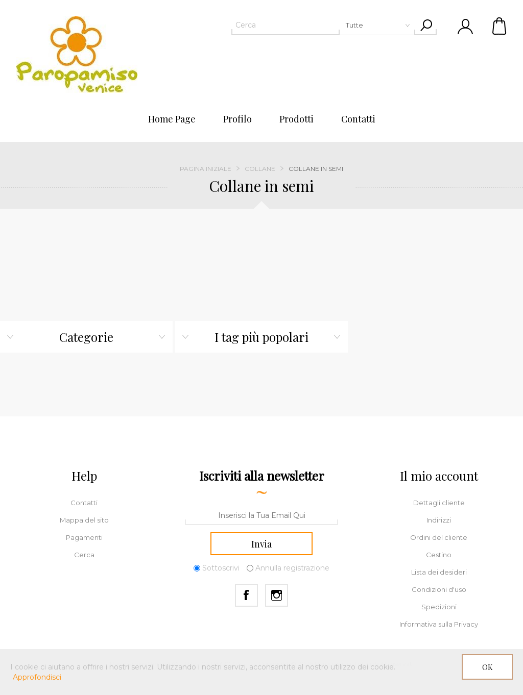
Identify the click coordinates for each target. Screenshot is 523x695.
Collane (260, 168)
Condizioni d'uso (439, 589)
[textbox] (323, 25)
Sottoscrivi (221, 568)
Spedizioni (439, 607)
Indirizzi (438, 520)
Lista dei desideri (439, 572)
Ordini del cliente (438, 537)
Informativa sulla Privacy (438, 624)
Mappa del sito (84, 520)
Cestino (500, 25)
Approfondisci (37, 677)
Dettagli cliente (439, 503)
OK (487, 667)
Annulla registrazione (292, 568)
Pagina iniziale (205, 168)
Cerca (84, 555)
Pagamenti (84, 537)
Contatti (84, 503)
